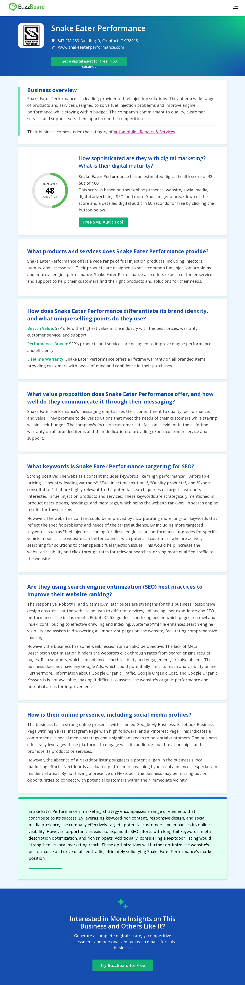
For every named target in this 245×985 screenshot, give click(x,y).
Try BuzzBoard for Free (122, 965)
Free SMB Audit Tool (103, 222)
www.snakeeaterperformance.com (91, 47)
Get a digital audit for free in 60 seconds (89, 62)
